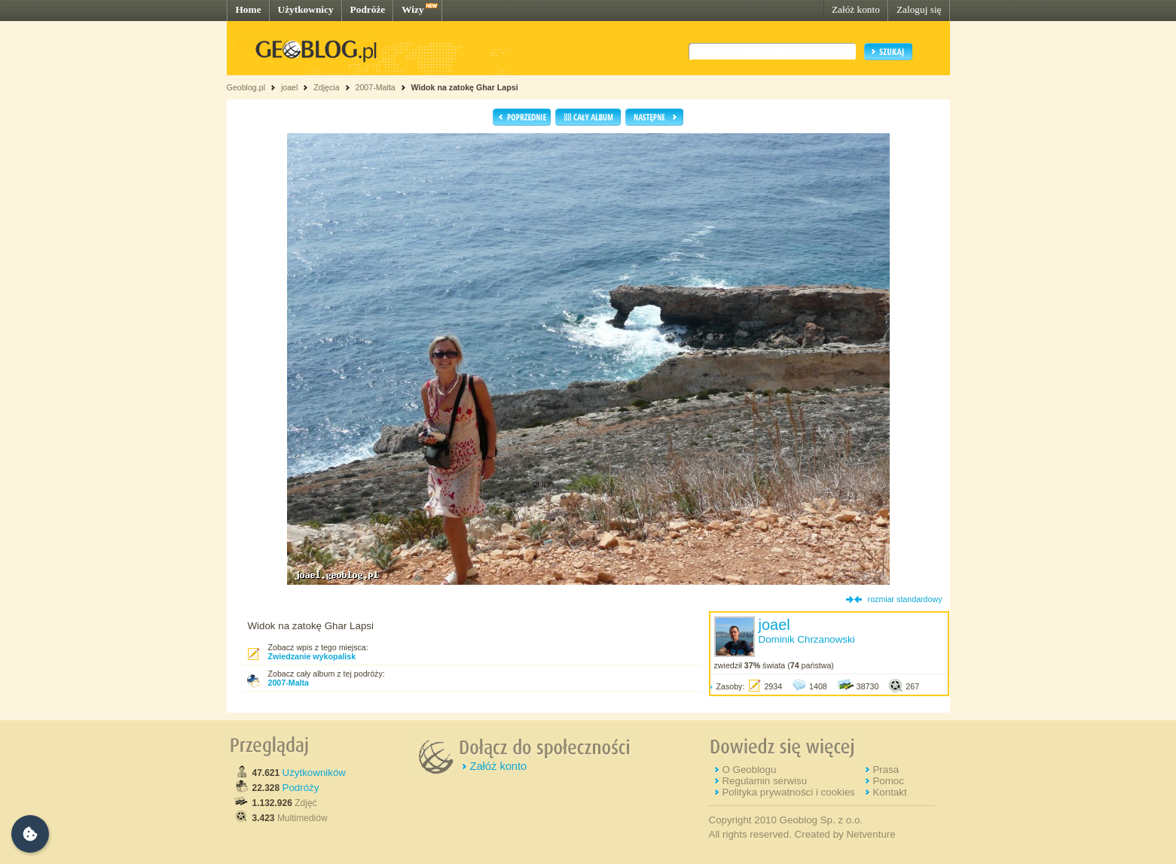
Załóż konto (856, 9)
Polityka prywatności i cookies (788, 792)
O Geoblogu (749, 769)
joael (289, 87)
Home (248, 9)
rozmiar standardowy (905, 599)
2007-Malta (375, 87)
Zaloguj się (919, 9)
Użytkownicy (306, 9)
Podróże (368, 9)
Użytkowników (314, 772)
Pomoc (887, 780)
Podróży (301, 787)
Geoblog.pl (246, 87)
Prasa (885, 769)
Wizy (412, 9)
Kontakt (889, 792)
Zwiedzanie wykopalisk (312, 656)
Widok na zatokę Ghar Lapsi (464, 87)
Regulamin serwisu (764, 780)
